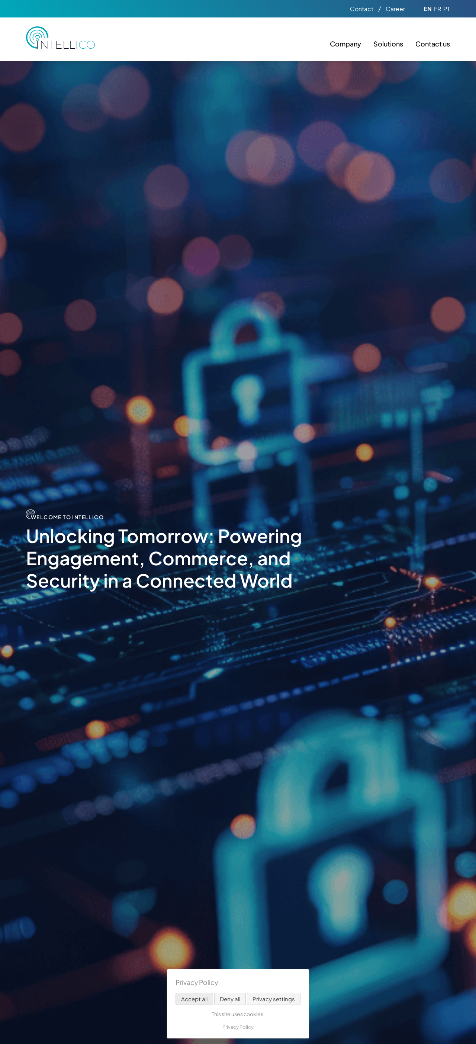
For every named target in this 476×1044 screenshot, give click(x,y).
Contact (361, 9)
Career (395, 9)
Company (345, 43)
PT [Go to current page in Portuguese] (446, 9)
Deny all (230, 998)
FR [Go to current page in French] (437, 9)
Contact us (432, 43)
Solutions (388, 43)
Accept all (194, 998)
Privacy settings (274, 998)
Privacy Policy (238, 1027)
